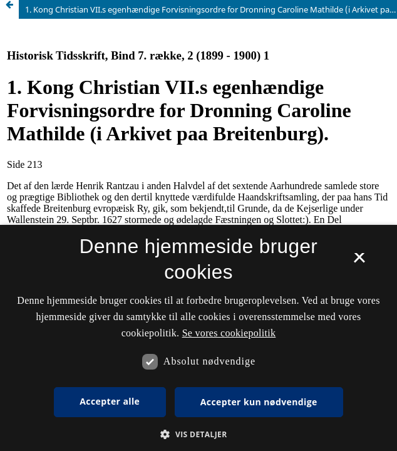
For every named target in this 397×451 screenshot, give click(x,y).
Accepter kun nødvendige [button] (258, 402)
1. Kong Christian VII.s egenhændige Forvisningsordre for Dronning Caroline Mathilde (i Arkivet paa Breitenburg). (211, 9)
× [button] (359, 262)
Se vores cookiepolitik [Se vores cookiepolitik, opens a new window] (229, 333)
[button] (198, 434)
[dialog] (198, 338)
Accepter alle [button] (110, 401)
